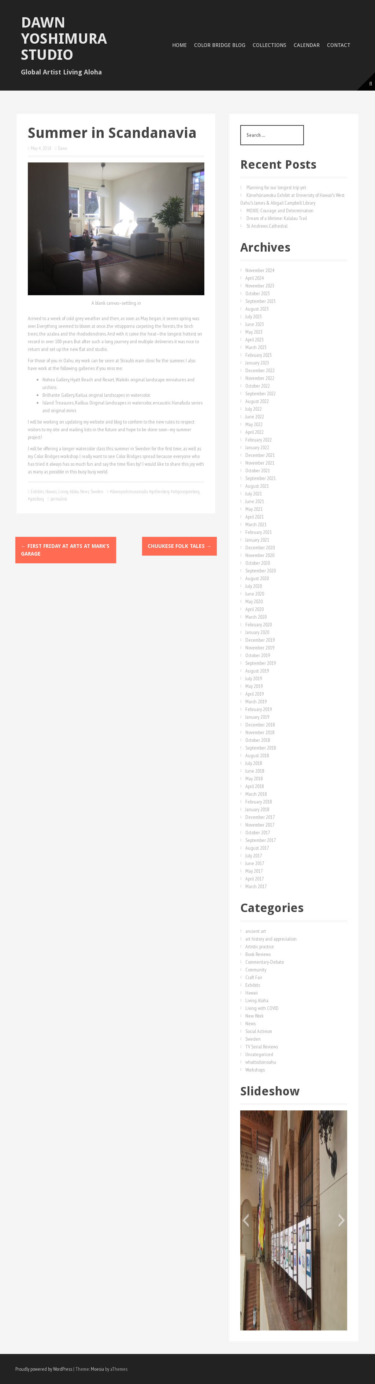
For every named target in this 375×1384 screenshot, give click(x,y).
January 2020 (257, 632)
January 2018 (257, 809)
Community (255, 969)
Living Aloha (68, 491)
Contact (338, 45)
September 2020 (260, 570)
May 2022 (254, 424)
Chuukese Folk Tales (179, 546)
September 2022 (260, 393)
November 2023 (259, 285)
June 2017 (254, 863)
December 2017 (260, 817)
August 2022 (257, 401)
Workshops (255, 1069)
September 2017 (260, 840)
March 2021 (256, 524)
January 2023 (257, 362)
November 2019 (259, 647)
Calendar (307, 45)
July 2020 (253, 586)
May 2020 (254, 601)
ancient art (255, 931)
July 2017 (253, 855)
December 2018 (260, 724)
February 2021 (258, 532)
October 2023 (257, 293)
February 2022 (258, 439)
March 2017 (256, 886)
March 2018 (256, 794)
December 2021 (260, 455)
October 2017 (257, 832)
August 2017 (257, 848)
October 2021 (257, 470)
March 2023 (256, 347)
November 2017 (259, 824)
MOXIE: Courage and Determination (279, 210)
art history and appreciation (271, 939)
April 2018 (254, 786)
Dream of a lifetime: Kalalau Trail (276, 218)
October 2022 (257, 385)
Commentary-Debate (264, 962)
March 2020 (256, 617)
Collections (269, 45)
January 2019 (257, 717)
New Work (254, 1016)
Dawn (62, 148)
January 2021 (257, 540)
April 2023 (254, 339)
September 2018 (260, 747)
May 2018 (254, 778)
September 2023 (260, 301)
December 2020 (260, 547)
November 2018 (259, 732)
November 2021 (259, 462)
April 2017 (254, 878)
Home (179, 45)
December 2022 (260, 370)
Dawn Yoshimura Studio (64, 38)
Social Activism (258, 1031)
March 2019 (256, 701)
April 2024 (254, 278)
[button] (245, 1220)
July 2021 (253, 493)
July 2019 (253, 678)
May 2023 (254, 332)
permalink (58, 499)
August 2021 (257, 486)
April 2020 (254, 609)
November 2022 (259, 378)
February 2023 (258, 355)
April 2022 (254, 432)
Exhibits (37, 491)
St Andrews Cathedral (266, 226)
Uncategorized (259, 1054)
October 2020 (257, 563)
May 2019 (254, 686)
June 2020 (254, 593)
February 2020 (258, 624)
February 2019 (258, 709)
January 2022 (257, 447)
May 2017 (254, 871)
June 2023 (254, 324)
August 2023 (257, 308)
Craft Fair (253, 977)
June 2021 (254, 501)
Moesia (97, 1369)
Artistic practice (259, 946)
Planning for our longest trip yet (276, 187)
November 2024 (259, 270)
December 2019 (260, 640)
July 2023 (253, 316)
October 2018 (257, 740)
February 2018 (258, 801)
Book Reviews (258, 954)
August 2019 (257, 670)
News (84, 491)
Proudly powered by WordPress (43, 1369)
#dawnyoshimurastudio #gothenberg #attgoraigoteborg (155, 491)
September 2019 (260, 663)
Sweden (96, 491)
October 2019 (257, 655)
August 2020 (257, 578)
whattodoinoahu (260, 1062)
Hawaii (51, 491)
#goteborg (36, 499)
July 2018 (253, 763)
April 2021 (254, 516)
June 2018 (254, 771)
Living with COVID (262, 1008)
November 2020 (259, 555)
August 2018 (257, 755)
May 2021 (254, 509)
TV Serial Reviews (261, 1046)
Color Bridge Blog (219, 45)
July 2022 (253, 409)
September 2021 (260, 478)
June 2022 (254, 416)
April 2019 (254, 694)
